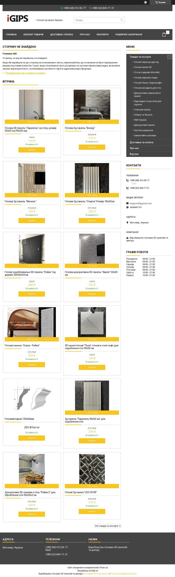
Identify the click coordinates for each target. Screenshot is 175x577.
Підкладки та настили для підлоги (147, 103)
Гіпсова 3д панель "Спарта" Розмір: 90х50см (90, 201)
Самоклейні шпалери (145, 135)
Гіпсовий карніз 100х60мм (19, 419)
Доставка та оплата (141, 142)
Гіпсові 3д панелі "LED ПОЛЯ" (81, 492)
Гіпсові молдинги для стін (147, 88)
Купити (31, 150)
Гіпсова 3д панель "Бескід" (80, 128)
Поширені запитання (128, 34)
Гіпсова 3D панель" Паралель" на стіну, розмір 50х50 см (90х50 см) (30, 129)
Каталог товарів (33, 34)
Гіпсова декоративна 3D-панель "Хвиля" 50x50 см (91, 273)
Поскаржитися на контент (96, 574)
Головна (11, 34)
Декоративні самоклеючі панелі (147, 94)
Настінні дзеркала (143, 130)
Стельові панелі (142, 109)
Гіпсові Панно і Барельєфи (148, 82)
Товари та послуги (140, 56)
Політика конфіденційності (123, 574)
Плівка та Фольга (143, 114)
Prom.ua (104, 567)
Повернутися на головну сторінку (25, 73)
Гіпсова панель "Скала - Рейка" (22, 345)
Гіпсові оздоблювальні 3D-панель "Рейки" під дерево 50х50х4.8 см (30, 273)
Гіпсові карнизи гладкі (145, 77)
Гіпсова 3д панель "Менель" (20, 201)
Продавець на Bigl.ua (87, 570)
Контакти (103, 34)
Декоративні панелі (144, 125)
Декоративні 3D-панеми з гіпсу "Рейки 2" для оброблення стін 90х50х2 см (30, 493)
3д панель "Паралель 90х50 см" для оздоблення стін (85, 420)
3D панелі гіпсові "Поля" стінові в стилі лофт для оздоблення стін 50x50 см (91, 347)
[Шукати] (122, 20)
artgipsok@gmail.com (141, 203)
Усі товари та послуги (106, 526)
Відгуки (134, 154)
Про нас (85, 34)
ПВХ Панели (140, 120)
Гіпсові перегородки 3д (146, 62)
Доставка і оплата (61, 34)
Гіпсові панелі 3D (143, 67)
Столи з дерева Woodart (147, 72)
